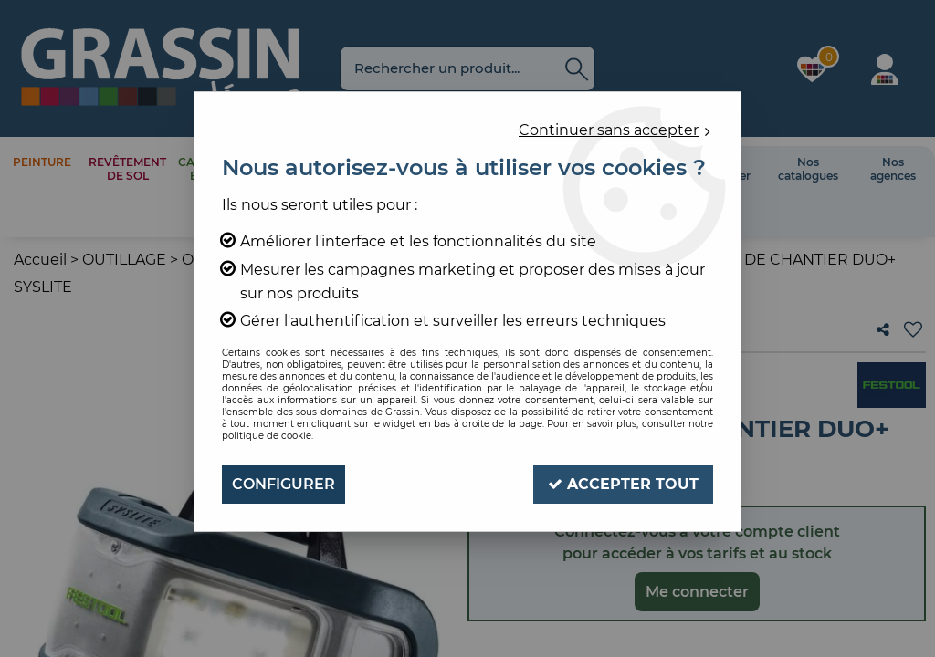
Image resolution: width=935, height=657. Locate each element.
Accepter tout (623, 484)
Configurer (283, 484)
